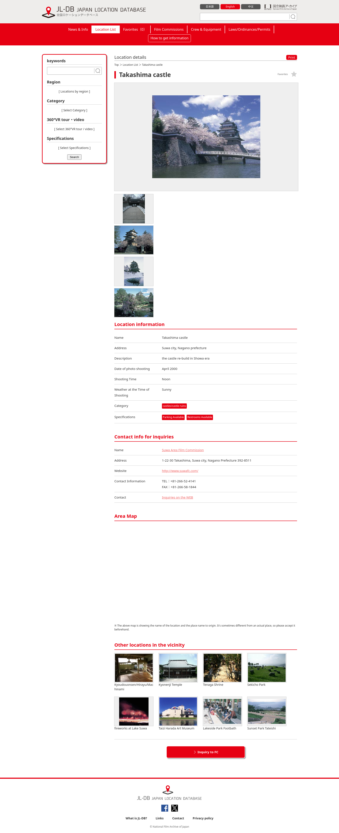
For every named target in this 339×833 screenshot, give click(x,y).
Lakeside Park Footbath (222, 713)
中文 (251, 7)
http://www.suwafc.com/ (180, 470)
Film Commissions (169, 29)
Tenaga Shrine (222, 670)
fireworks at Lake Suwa (133, 713)
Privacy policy (203, 818)
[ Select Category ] (74, 110)
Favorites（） (135, 29)
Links (160, 818)
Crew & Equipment (206, 29)
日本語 (210, 7)
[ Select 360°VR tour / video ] (74, 129)
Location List (105, 29)
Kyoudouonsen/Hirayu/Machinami (133, 672)
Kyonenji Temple (178, 670)
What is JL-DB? (136, 818)
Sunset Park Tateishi (266, 713)
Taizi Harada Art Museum (178, 713)
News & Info (78, 29)
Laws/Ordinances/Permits (249, 29)
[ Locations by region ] (74, 91)
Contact (178, 818)
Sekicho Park (266, 670)
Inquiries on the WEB (178, 497)
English (230, 7)
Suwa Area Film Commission (183, 450)
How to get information (169, 38)
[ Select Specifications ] (74, 148)
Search (74, 157)
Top (116, 65)
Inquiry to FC (207, 752)
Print (291, 57)
